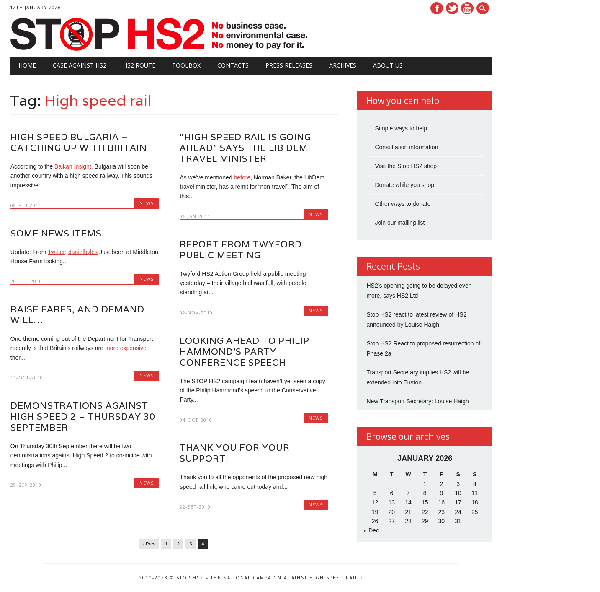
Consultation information (406, 147)
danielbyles (83, 252)
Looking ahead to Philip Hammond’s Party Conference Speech (244, 351)
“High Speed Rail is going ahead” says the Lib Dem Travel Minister (245, 147)
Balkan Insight (72, 166)
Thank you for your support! (235, 453)
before (242, 177)
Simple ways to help (401, 128)
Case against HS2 (79, 65)
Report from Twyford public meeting (241, 250)
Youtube (467, 8)
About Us (388, 65)
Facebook (436, 8)
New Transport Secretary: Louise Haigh (417, 401)
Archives (342, 65)
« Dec (371, 530)
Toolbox (186, 65)
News (146, 203)
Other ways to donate (402, 203)
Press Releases (288, 65)
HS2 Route (139, 65)
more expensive (126, 348)
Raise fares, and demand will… (77, 315)
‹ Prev (149, 543)
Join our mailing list (400, 222)
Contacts (233, 65)
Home (27, 65)
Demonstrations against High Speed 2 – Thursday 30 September (82, 416)
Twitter (452, 8)
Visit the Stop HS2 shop (406, 166)
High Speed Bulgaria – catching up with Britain (78, 142)
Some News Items (56, 233)
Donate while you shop (404, 185)
